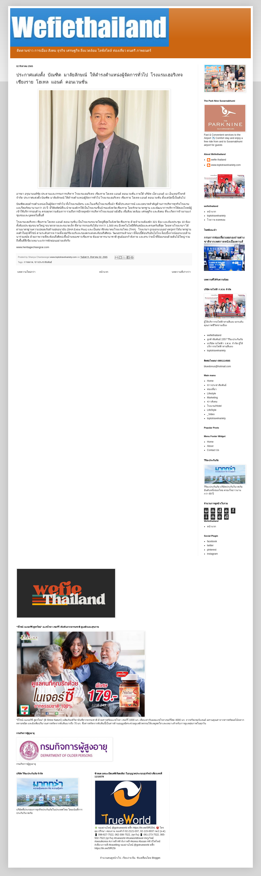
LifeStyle (211, 410)
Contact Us (213, 450)
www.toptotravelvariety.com (226, 165)
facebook (212, 541)
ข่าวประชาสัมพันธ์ (43, 262)
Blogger (156, 857)
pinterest (211, 549)
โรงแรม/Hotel (214, 405)
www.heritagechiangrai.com (32, 247)
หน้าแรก (103, 271)
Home (210, 380)
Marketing (212, 397)
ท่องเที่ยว (212, 389)
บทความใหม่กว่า (26, 271)
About (210, 446)
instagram (212, 553)
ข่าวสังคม (212, 401)
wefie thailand (218, 159)
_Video (211, 414)
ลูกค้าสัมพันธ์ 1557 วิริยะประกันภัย (225, 339)
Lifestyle (211, 393)
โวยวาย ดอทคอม (216, 219)
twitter (210, 545)
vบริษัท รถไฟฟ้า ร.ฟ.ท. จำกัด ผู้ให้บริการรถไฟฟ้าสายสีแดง (225, 345)
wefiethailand (214, 335)
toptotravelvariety (216, 215)
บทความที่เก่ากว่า (181, 271)
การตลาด (28, 262)
